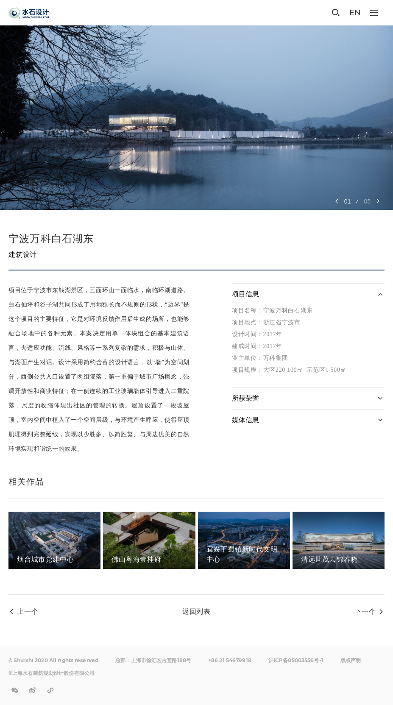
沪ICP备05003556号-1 (295, 660)
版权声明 (350, 660)
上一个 (27, 611)
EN (355, 12)
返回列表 (196, 611)
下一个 (365, 611)
